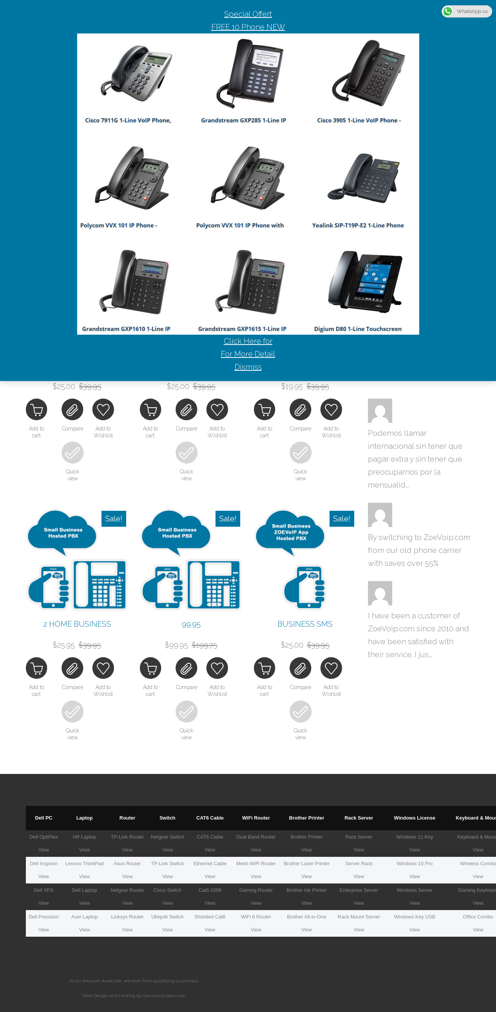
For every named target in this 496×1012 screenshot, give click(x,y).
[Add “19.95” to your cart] (266, 411)
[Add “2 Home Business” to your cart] (38, 668)
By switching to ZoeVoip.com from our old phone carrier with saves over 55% (419, 550)
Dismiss (248, 367)
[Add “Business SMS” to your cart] (266, 668)
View (43, 846)
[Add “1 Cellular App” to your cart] (38, 411)
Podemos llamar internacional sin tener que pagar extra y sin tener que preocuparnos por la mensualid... (415, 459)
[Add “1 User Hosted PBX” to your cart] (152, 411)
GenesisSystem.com (164, 992)
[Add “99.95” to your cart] (152, 668)
